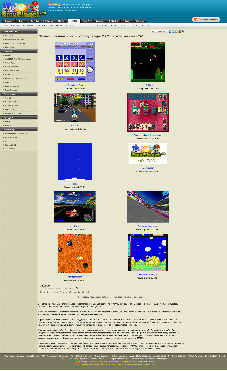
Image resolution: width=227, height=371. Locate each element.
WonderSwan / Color (13, 113)
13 (83, 292)
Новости (58, 25)
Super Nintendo (11, 90)
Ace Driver (74, 226)
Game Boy (35, 21)
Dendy (21, 21)
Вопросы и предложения (15, 43)
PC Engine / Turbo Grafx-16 (15, 78)
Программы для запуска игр (22, 25)
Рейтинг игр (40, 25)
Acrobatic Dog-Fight (148, 274)
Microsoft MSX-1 (11, 137)
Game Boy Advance (12, 102)
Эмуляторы (9, 356)
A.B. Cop (75, 125)
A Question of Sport (74, 85)
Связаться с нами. (146, 361)
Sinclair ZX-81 (10, 145)
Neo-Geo (8, 125)
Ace (75, 183)
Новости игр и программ (14, 39)
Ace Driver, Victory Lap (148, 226)
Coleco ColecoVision (67, 356)
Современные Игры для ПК (16, 133)
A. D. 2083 (148, 85)
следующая (68, 288)
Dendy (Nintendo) (12, 67)
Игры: (66, 25)
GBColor (61, 21)
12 (79, 292)
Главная (8, 21)
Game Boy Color (11, 106)
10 (70, 292)
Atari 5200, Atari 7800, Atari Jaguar (18, 59)
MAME (74, 21)
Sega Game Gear (12, 109)
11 (74, 292)
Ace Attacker (148, 168)
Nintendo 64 (100, 21)
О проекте (9, 35)
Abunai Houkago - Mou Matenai (148, 135)
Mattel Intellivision (12, 71)
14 (87, 292)
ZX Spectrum (10, 149)
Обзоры (50, 25)
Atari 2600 (9, 55)
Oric (6, 141)
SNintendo (140, 21)
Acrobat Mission (75, 277)
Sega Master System (13, 86)
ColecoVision (10, 63)
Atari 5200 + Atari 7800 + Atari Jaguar (41, 356)
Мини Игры (87, 21)
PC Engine (113, 21)
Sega (127, 21)
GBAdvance (48, 21)
